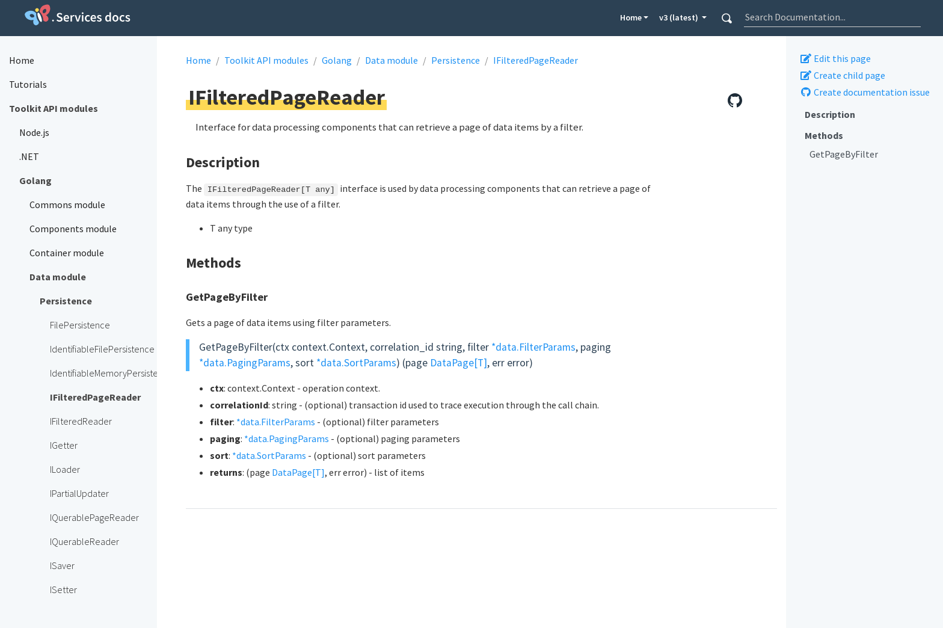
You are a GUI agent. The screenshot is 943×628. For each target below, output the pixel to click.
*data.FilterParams (533, 347)
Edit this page (835, 58)
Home (631, 17)
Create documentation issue (865, 92)
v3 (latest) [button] (679, 17)
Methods (824, 135)
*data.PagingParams (244, 362)
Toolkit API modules (266, 60)
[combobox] (832, 17)
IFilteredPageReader (535, 60)
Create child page (842, 75)
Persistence (455, 60)
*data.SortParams (356, 362)
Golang (337, 60)
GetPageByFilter (843, 154)
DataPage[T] (458, 362)
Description (830, 114)
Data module (391, 60)
